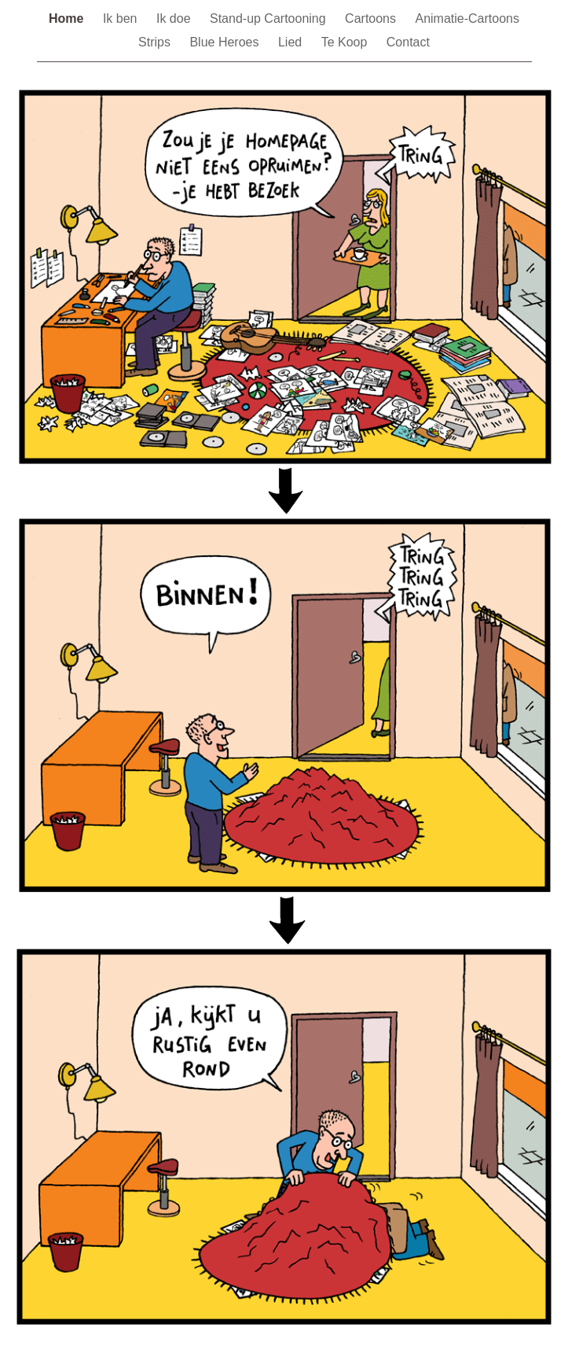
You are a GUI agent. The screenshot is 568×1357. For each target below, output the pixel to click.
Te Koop (346, 42)
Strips (156, 42)
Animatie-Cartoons (467, 18)
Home (68, 18)
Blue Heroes (225, 42)
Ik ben (122, 18)
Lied (292, 42)
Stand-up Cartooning (269, 18)
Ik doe (175, 18)
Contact (408, 42)
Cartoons (372, 18)
